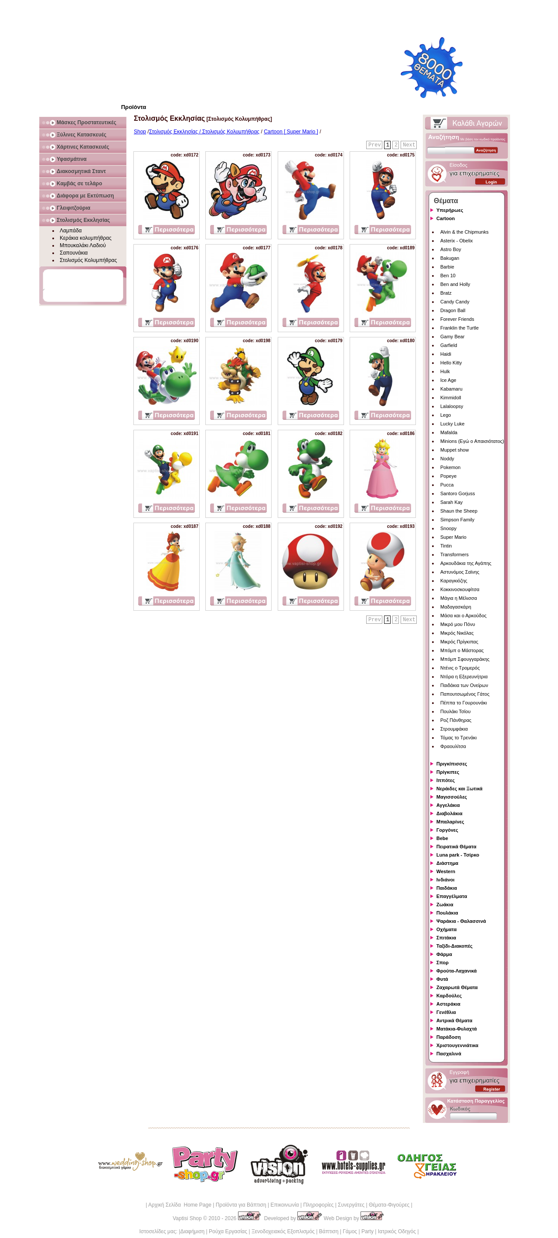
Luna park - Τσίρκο (457, 854)
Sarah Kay (451, 502)
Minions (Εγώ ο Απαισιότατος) (472, 441)
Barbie (447, 266)
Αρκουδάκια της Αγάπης (465, 563)
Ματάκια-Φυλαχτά (456, 1028)
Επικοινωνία (284, 1205)
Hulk (445, 371)
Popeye (448, 476)
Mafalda (448, 432)
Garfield (448, 345)
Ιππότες (445, 780)
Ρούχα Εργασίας (228, 1231)
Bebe (442, 838)
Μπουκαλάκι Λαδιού (83, 245)
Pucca (447, 484)
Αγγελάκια (448, 805)
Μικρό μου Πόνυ (457, 624)
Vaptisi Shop (187, 1218)
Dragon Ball (452, 310)
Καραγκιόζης (453, 580)
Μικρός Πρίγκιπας (459, 641)
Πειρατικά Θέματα (456, 846)
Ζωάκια (444, 904)
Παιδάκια (446, 888)
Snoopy (448, 528)
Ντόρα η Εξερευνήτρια (464, 676)
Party (367, 1231)
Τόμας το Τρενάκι (458, 737)
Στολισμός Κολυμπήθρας (88, 260)
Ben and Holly (455, 284)
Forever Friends (457, 319)
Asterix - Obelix (456, 240)
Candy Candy (455, 301)
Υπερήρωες (449, 210)
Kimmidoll (450, 397)
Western (445, 871)
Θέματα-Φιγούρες (389, 1205)
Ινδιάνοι (445, 879)
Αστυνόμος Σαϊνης (459, 572)
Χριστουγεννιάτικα (457, 1045)
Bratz (446, 293)
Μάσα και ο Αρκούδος (463, 615)
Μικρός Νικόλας (457, 633)
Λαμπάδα (71, 231)
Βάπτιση (329, 1231)
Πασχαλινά (448, 1053)
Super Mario (453, 537)
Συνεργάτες (351, 1205)
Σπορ (442, 962)
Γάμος (350, 1231)
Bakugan (449, 258)
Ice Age (448, 380)
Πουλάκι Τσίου (455, 711)
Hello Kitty (451, 362)
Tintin (446, 545)
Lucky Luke (452, 423)
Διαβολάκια (449, 813)
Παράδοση (448, 1037)
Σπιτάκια (446, 937)
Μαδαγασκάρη (455, 606)
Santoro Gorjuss (457, 493)
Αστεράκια (448, 1004)
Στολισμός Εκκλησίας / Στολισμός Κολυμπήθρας (204, 132)
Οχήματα (446, 929)
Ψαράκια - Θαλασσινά (461, 921)
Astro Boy (450, 249)
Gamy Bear (452, 336)
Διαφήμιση (192, 1231)
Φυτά (442, 979)
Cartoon (445, 218)
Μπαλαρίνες (450, 821)
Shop (140, 132)
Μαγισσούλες (451, 796)
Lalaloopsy (451, 406)
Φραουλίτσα (453, 746)
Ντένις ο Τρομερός (460, 667)
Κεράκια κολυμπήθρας (86, 238)
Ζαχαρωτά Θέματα (457, 987)
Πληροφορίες (318, 1205)
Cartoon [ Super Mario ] (291, 132)
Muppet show (454, 449)
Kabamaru (451, 388)
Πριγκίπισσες (451, 763)
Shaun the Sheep (458, 511)
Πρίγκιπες (447, 772)
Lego (445, 415)
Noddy (447, 458)
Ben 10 (448, 275)
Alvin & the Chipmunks (464, 232)
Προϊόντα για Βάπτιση (241, 1205)
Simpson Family (457, 519)
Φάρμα (444, 954)
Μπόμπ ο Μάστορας (462, 650)
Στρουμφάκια (454, 728)
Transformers (454, 554)
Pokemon (450, 467)
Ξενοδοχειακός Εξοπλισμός (283, 1231)
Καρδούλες (449, 995)
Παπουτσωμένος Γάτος (465, 694)
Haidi (445, 354)
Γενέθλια (446, 1012)
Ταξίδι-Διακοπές (454, 946)
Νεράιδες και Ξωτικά (459, 788)
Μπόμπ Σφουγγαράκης (465, 659)
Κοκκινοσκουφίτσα (460, 589)
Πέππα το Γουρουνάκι (463, 702)
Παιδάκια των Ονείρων (464, 685)
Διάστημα (447, 863)
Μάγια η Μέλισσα (458, 598)
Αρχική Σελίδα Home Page (179, 1205)
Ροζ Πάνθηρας (455, 720)
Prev (374, 145)
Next (409, 145)
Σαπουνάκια (74, 253)
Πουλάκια (447, 912)
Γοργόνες (447, 830)
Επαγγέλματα (451, 896)
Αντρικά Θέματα (454, 1020)
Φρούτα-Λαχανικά (456, 970)
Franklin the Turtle (459, 327)
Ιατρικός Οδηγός (397, 1231)
